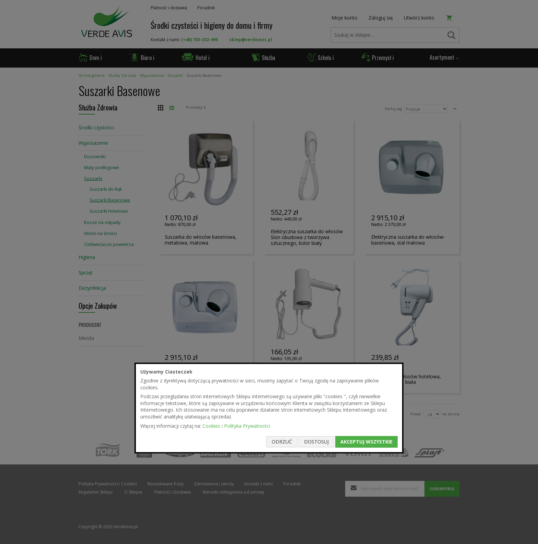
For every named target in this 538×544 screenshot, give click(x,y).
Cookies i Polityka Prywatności (236, 426)
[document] (269, 408)
